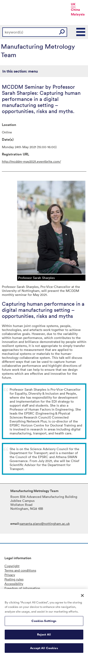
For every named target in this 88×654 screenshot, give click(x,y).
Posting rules (13, 579)
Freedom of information (22, 588)
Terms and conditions (20, 570)
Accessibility (13, 583)
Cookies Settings (43, 623)
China (75, 9)
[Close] (82, 597)
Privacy (9, 575)
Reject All (44, 636)
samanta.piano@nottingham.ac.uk (45, 523)
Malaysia (78, 14)
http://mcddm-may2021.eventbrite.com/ (31, 161)
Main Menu (81, 32)
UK (73, 4)
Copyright (11, 566)
